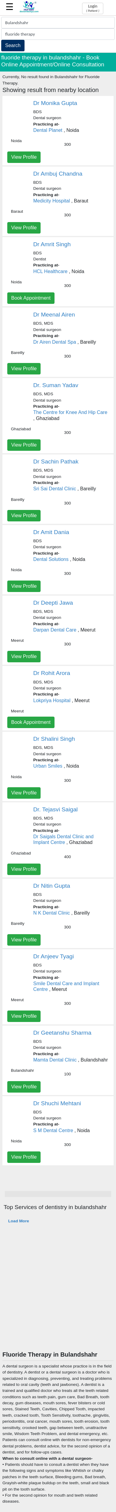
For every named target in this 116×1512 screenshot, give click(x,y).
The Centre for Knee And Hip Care (70, 412)
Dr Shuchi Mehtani (57, 1103)
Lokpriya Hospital (52, 700)
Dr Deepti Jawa (53, 603)
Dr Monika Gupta (55, 103)
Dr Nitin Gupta (51, 886)
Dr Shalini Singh (54, 739)
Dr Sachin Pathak (55, 461)
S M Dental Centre (53, 1130)
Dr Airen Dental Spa (54, 342)
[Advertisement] (57, 1291)
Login (92, 8)
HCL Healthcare (50, 271)
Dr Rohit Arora (51, 673)
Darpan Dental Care (54, 629)
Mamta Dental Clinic (55, 1059)
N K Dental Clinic (51, 912)
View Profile (24, 157)
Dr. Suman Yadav (55, 385)
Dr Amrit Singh (52, 244)
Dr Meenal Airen (54, 314)
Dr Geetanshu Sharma (62, 1033)
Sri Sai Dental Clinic (54, 488)
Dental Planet (47, 130)
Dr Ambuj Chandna (57, 173)
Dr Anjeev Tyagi (53, 956)
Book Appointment (31, 298)
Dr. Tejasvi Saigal (55, 809)
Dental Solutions (51, 559)
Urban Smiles (47, 766)
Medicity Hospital (51, 200)
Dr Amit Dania (51, 532)
